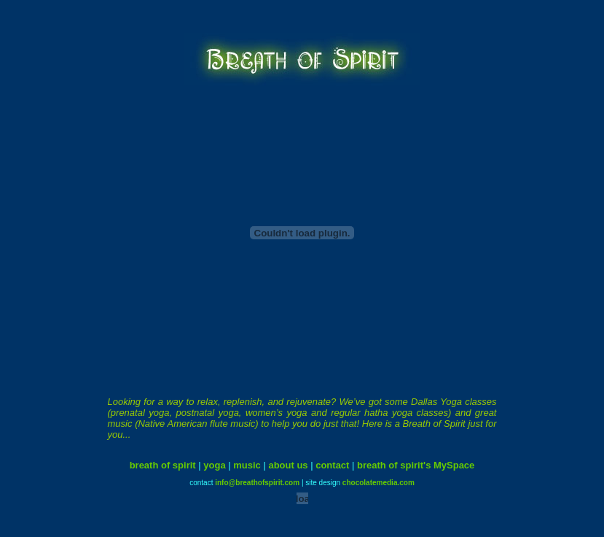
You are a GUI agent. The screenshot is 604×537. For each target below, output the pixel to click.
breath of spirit (163, 459)
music (247, 459)
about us (287, 459)
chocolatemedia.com (378, 477)
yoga (214, 459)
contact (332, 459)
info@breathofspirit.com (257, 477)
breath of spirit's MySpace (415, 459)
